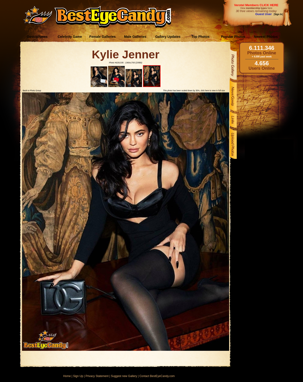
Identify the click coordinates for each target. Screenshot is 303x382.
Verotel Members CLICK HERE (256, 5)
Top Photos (200, 37)
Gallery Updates (168, 37)
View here (256, 8)
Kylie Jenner (125, 54)
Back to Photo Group (32, 90)
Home (67, 376)
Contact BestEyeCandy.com (157, 376)
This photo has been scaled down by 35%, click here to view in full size (194, 90)
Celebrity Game (70, 37)
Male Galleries (135, 37)
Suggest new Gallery (124, 376)
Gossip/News (37, 37)
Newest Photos (266, 37)
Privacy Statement (96, 376)
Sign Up (78, 376)
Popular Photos (233, 37)
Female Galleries (102, 37)
